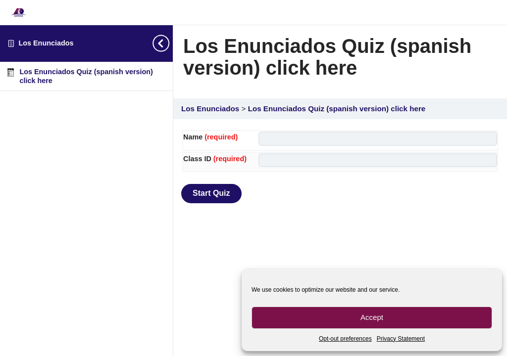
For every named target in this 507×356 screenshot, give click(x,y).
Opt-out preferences (345, 338)
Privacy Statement (401, 338)
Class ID (215, 159)
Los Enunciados (45, 43)
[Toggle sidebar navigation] (166, 43)
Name (210, 137)
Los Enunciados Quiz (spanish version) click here (337, 108)
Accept (371, 317)
